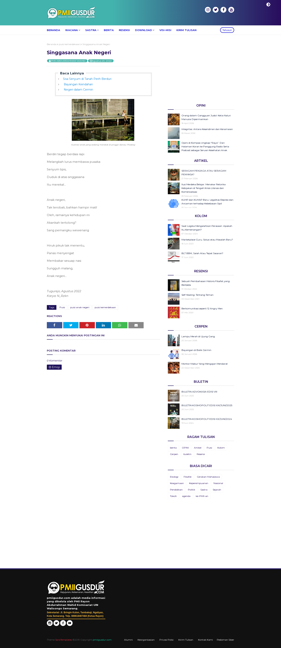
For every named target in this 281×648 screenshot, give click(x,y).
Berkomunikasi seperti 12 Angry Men (202, 308)
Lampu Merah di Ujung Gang (198, 336)
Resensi (201, 454)
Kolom (221, 447)
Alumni (128, 639)
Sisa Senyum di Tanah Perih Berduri (87, 79)
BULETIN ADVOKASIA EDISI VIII (199, 391)
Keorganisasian (146, 639)
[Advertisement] (201, 70)
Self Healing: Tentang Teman (197, 294)
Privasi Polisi (166, 639)
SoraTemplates (63, 639)
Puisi (62, 307)
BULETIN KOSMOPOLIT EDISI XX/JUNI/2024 (206, 418)
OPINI (185, 447)
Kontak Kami (205, 639)
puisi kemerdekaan (69, 44)
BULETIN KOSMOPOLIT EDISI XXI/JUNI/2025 (206, 405)
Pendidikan (176, 489)
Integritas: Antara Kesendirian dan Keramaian (207, 129)
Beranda (51, 44)
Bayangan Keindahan (78, 84)
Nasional (218, 483)
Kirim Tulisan (185, 639)
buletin (187, 454)
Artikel (197, 447)
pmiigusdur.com (102, 639)
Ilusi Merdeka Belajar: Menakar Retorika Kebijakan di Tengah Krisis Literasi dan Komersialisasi (203, 188)
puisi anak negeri (79, 307)
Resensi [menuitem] (124, 30)
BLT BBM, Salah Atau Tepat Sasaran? (202, 253)
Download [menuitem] (143, 30)
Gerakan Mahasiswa (208, 476)
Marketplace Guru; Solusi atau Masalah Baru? (207, 239)
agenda (186, 496)
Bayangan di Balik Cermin (196, 350)
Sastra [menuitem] (90, 30)
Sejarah (217, 489)
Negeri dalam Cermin (78, 89)
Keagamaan (177, 483)
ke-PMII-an (202, 496)
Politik (191, 489)
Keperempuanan (198, 483)
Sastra (203, 489)
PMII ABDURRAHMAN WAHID (68, 60)
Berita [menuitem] (109, 30)
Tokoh (173, 496)
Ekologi (174, 476)
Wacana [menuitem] (71, 30)
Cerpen (174, 454)
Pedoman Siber (225, 639)
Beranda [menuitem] (53, 30)
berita (173, 447)
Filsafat (188, 476)
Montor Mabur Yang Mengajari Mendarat (204, 363)
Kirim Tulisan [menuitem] (186, 30)
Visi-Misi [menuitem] (165, 30)
